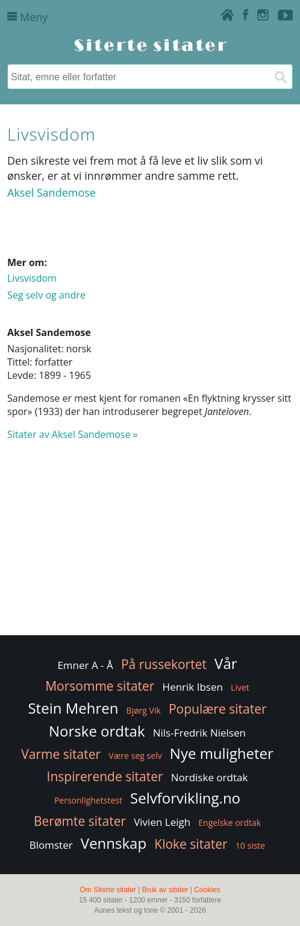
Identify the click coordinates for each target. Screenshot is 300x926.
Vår (225, 663)
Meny (27, 17)
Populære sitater (218, 708)
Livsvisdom (32, 278)
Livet (240, 687)
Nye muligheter (221, 753)
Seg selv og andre (46, 295)
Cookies (207, 890)
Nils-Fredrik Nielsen (199, 733)
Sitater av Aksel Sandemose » (72, 434)
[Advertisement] (150, 543)
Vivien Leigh (162, 822)
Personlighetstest (88, 800)
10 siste (250, 845)
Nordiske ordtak (209, 777)
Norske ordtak (97, 731)
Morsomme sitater (99, 685)
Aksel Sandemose (51, 192)
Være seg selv (134, 755)
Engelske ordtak (229, 822)
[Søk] (280, 76)
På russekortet (164, 664)
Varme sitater (61, 754)
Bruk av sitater (165, 890)
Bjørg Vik (144, 710)
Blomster (51, 845)
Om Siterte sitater (108, 890)
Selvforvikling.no (185, 798)
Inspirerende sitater (105, 776)
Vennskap (113, 843)
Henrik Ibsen (193, 687)
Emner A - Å (85, 665)
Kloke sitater (190, 844)
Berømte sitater (80, 821)
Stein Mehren (73, 708)
